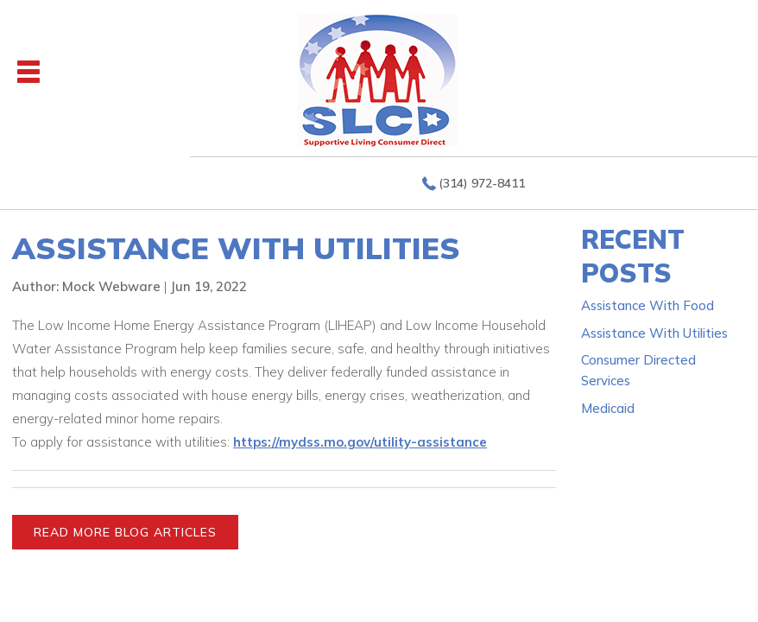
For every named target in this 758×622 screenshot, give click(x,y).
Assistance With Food (647, 305)
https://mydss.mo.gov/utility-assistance (360, 442)
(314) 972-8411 (482, 183)
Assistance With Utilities (654, 333)
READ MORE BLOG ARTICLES (125, 532)
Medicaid (608, 408)
